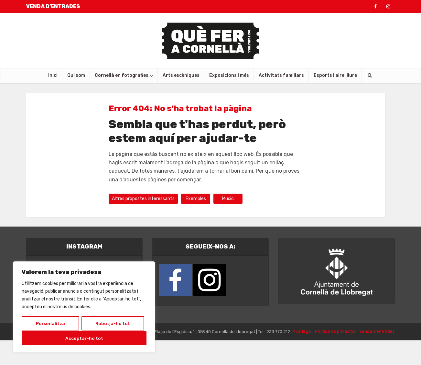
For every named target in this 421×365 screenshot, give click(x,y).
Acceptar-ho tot (84, 338)
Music (228, 198)
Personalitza (50, 324)
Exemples (196, 198)
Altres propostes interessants (143, 198)
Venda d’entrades (377, 356)
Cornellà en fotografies (121, 75)
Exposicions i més (229, 75)
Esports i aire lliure (335, 75)
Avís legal (302, 356)
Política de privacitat (335, 356)
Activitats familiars (281, 75)
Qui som (76, 75)
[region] (84, 307)
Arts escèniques (181, 75)
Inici (53, 75)
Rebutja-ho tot (112, 324)
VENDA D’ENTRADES (53, 6)
